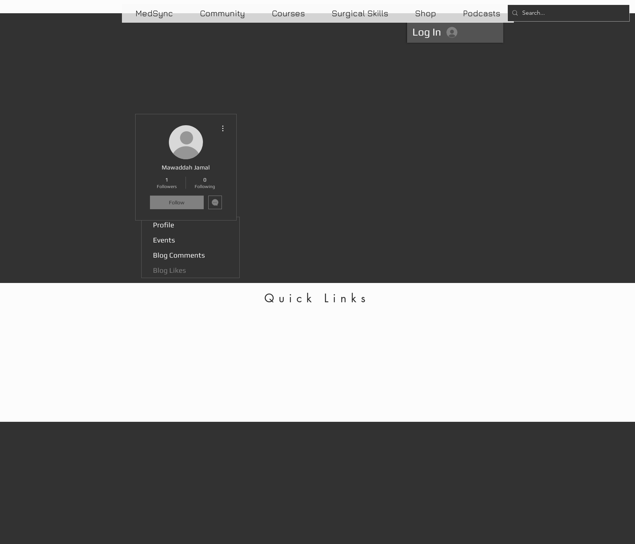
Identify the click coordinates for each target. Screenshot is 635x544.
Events (164, 240)
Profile (163, 225)
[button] (288, 13)
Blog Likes (169, 270)
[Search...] (567, 13)
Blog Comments (179, 255)
